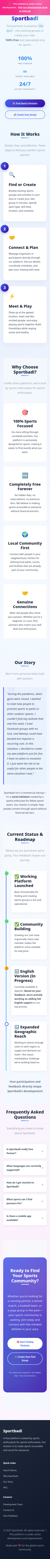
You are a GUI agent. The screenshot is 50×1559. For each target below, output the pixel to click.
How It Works (10, 1470)
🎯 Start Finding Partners (25, 1343)
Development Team (13, 1504)
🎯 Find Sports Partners (25, 103)
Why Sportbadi (10, 1476)
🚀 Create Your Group (25, 114)
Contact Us (8, 1510)
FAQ (5, 1487)
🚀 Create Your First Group (25, 1358)
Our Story (8, 1481)
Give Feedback (10, 1515)
